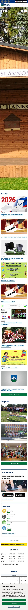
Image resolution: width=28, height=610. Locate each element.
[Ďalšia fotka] (6, 11)
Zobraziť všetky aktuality (14, 394)
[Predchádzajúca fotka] (2, 11)
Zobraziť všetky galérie (14, 463)
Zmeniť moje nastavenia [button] (14, 607)
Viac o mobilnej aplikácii (7, 499)
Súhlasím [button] (13, 600)
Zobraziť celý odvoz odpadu (8, 533)
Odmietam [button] (14, 604)
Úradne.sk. (22, 544)
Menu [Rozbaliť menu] (23, 5)
